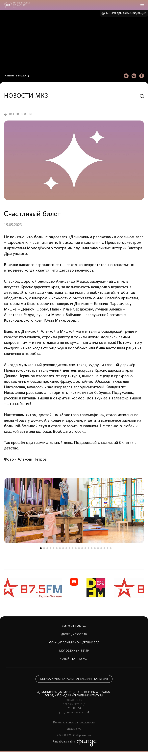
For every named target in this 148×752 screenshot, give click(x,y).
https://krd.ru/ (74, 704)
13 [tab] (79, 548)
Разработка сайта (64, 741)
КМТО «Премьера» (74, 626)
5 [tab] (53, 548)
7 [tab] (60, 548)
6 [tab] (57, 548)
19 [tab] (98, 548)
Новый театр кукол (74, 659)
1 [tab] (41, 548)
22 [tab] (107, 548)
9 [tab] (66, 548)
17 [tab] (91, 548)
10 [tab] (69, 548)
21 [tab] (104, 548)
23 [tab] (110, 548)
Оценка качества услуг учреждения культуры (74, 679)
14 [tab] (82, 548)
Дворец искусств (74, 634)
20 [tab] (101, 548)
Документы (74, 729)
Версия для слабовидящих (126, 13)
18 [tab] (95, 548)
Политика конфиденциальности (74, 722)
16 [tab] (88, 548)
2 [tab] (44, 548)
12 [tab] (76, 548)
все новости (20, 114)
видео (15, 76)
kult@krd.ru (74, 700)
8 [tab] (63, 548)
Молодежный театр (74, 650)
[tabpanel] (74, 510)
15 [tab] (85, 548)
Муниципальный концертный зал (74, 642)
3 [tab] (47, 548)
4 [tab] (50, 548)
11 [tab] (72, 548)
